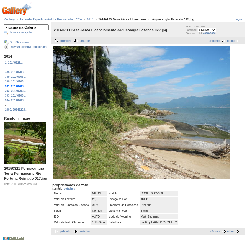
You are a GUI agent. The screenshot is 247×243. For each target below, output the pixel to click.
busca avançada (21, 32)
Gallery (9, 19)
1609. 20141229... (16, 109)
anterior (85, 40)
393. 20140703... (15, 95)
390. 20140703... (15, 81)
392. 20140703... (15, 90)
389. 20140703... (15, 76)
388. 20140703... (15, 72)
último (231, 40)
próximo (214, 40)
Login (238, 19)
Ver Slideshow (19, 42)
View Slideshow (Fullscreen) (28, 46)
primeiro (65, 40)
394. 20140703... (15, 100)
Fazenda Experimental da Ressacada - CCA (50, 19)
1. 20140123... (14, 62)
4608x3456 (209, 33)
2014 (90, 19)
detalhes (69, 188)
